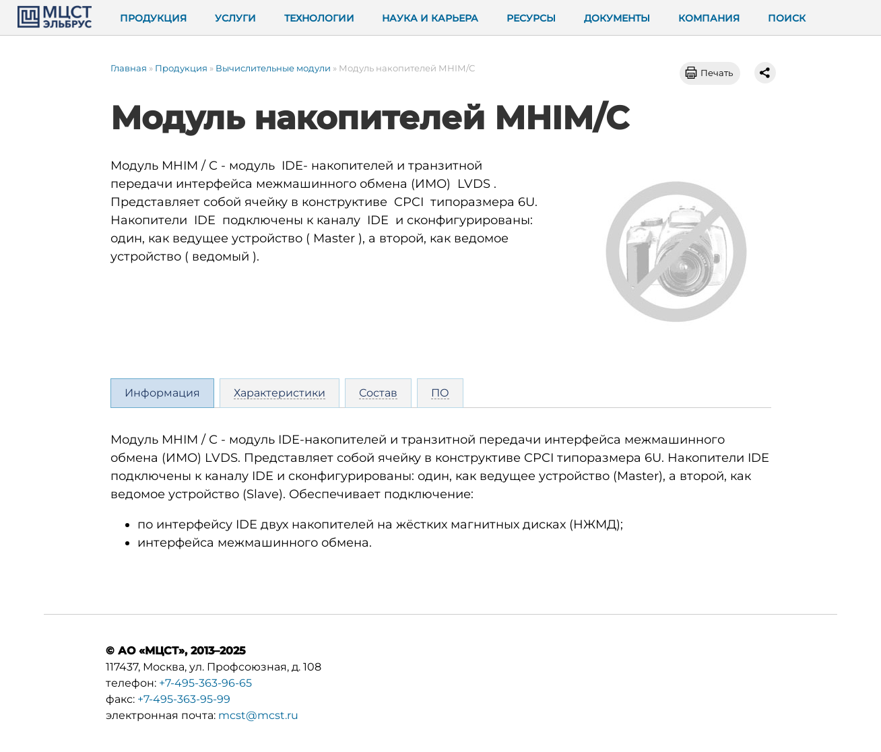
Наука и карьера (430, 18)
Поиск (787, 18)
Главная (128, 68)
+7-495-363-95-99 (183, 699)
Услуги (235, 18)
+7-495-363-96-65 (205, 683)
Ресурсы (531, 18)
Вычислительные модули (273, 68)
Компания (709, 18)
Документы (617, 18)
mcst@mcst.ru (258, 715)
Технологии (319, 18)
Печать (716, 72)
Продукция (153, 18)
